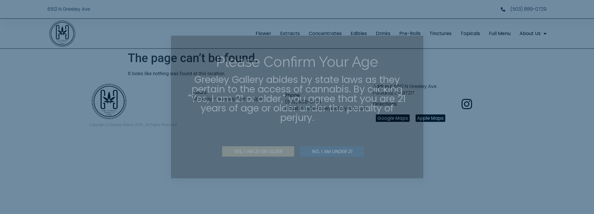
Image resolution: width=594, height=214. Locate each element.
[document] (297, 107)
